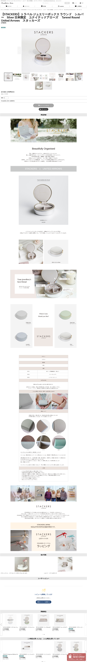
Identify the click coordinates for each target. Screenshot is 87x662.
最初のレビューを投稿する (43, 602)
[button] (43, 6)
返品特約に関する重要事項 (8, 101)
